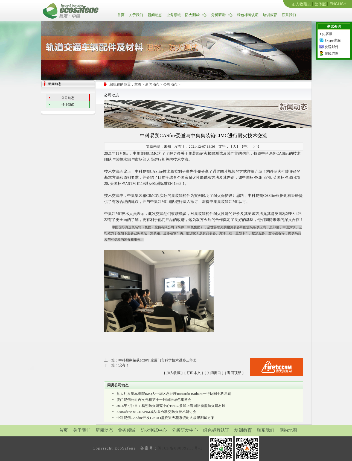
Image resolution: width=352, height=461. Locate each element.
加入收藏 (173, 373)
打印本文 (194, 373)
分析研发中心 (221, 15)
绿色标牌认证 (247, 15)
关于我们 (135, 15)
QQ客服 (326, 34)
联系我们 (288, 15)
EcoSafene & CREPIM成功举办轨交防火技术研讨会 (157, 412)
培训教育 (269, 15)
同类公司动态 (118, 385)
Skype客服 (332, 40)
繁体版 (320, 4)
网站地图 (288, 430)
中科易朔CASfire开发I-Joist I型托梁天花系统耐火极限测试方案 (166, 418)
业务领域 (173, 15)
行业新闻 (67, 105)
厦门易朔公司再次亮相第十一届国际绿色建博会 (154, 400)
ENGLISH (338, 4)
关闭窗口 (214, 373)
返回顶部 (234, 373)
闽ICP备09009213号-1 (180, 448)
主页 (137, 84)
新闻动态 (154, 15)
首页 (121, 15)
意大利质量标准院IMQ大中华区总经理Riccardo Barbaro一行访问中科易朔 (174, 394)
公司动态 (170, 84)
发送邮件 (331, 47)
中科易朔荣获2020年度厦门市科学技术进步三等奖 (157, 360)
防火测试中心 (195, 15)
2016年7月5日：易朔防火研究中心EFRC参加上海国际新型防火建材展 (171, 406)
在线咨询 (331, 53)
